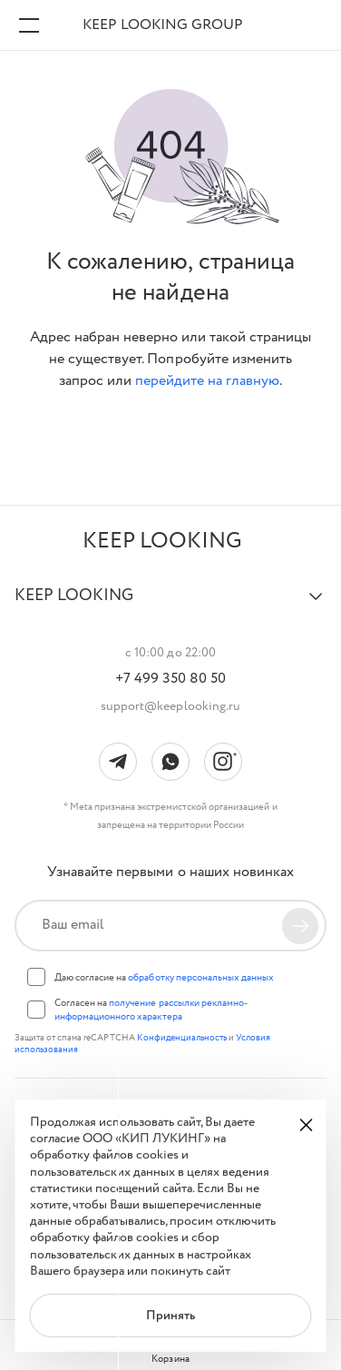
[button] (170, 604)
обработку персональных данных (201, 978)
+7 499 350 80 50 (170, 679)
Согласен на (151, 1009)
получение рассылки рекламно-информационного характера (151, 1009)
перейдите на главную (207, 380)
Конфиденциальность (183, 1038)
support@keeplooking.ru (170, 706)
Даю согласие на (164, 978)
